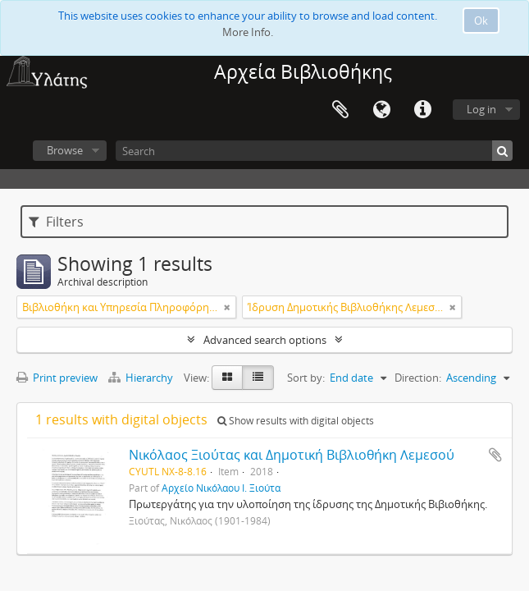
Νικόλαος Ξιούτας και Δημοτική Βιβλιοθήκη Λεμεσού (291, 455)
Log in (481, 109)
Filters (56, 222)
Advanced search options (264, 339)
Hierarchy (142, 377)
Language (381, 110)
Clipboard (340, 110)
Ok (481, 20)
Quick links (422, 110)
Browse (65, 150)
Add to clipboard (495, 455)
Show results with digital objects (295, 421)
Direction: (417, 377)
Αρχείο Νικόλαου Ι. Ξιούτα (221, 487)
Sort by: (306, 377)
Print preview (57, 377)
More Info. (247, 32)
